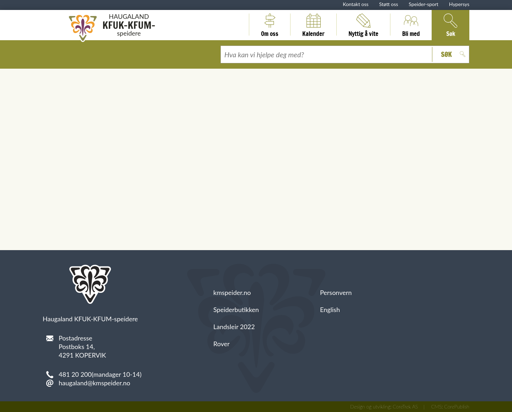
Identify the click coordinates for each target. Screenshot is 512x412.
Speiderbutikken (236, 309)
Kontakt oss (355, 4)
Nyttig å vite (363, 25)
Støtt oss (388, 4)
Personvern (336, 292)
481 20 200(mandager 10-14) (100, 374)
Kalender (313, 25)
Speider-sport (423, 4)
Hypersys (459, 4)
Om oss (269, 25)
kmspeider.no (232, 292)
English (330, 309)
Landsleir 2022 (234, 327)
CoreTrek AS (405, 406)
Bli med (411, 25)
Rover (221, 344)
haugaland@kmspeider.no (94, 383)
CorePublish (456, 406)
